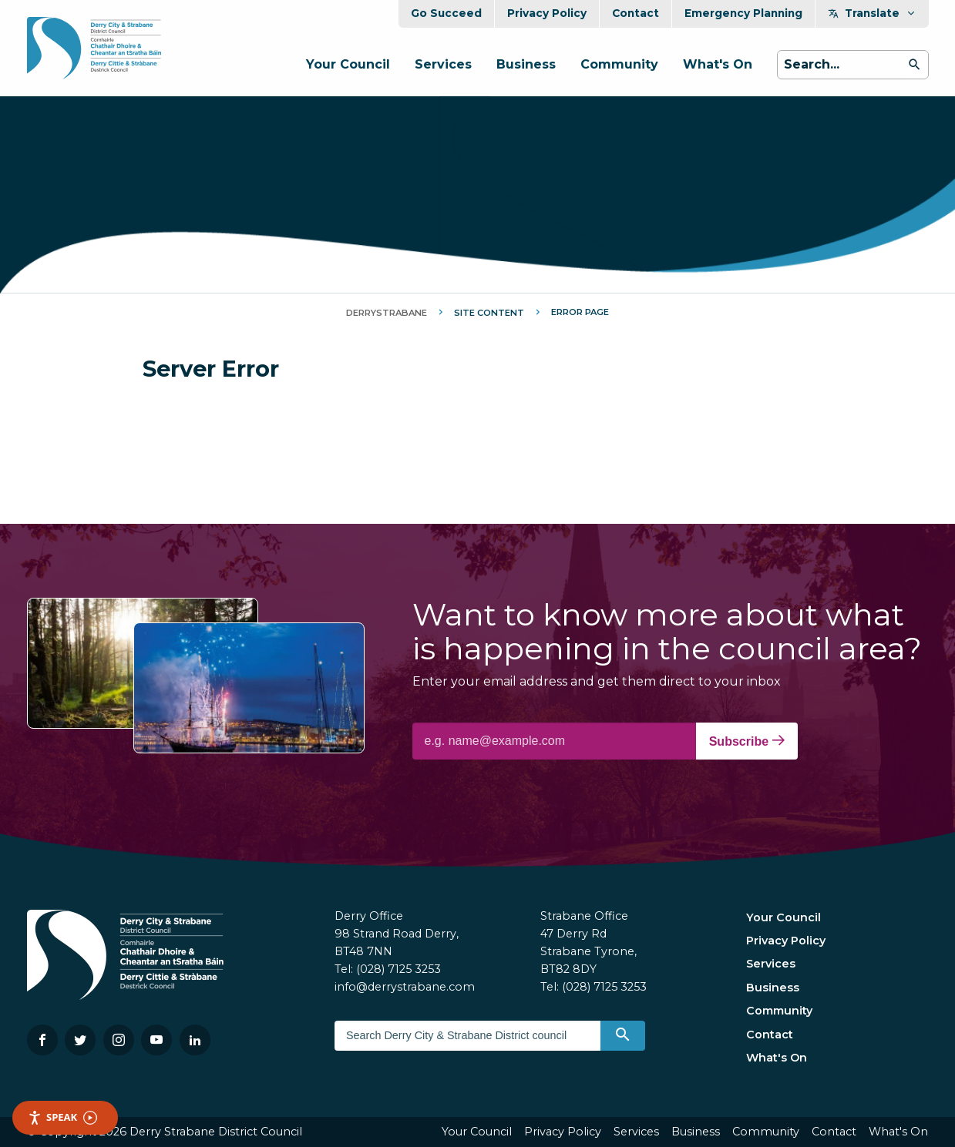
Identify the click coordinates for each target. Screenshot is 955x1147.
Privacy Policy (547, 13)
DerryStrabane (386, 312)
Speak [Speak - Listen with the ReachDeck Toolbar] (62, 1117)
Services (443, 64)
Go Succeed (446, 13)
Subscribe (747, 741)
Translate (872, 13)
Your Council (348, 64)
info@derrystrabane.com (405, 987)
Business (526, 64)
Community (619, 64)
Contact (635, 13)
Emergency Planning (743, 13)
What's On (717, 64)
